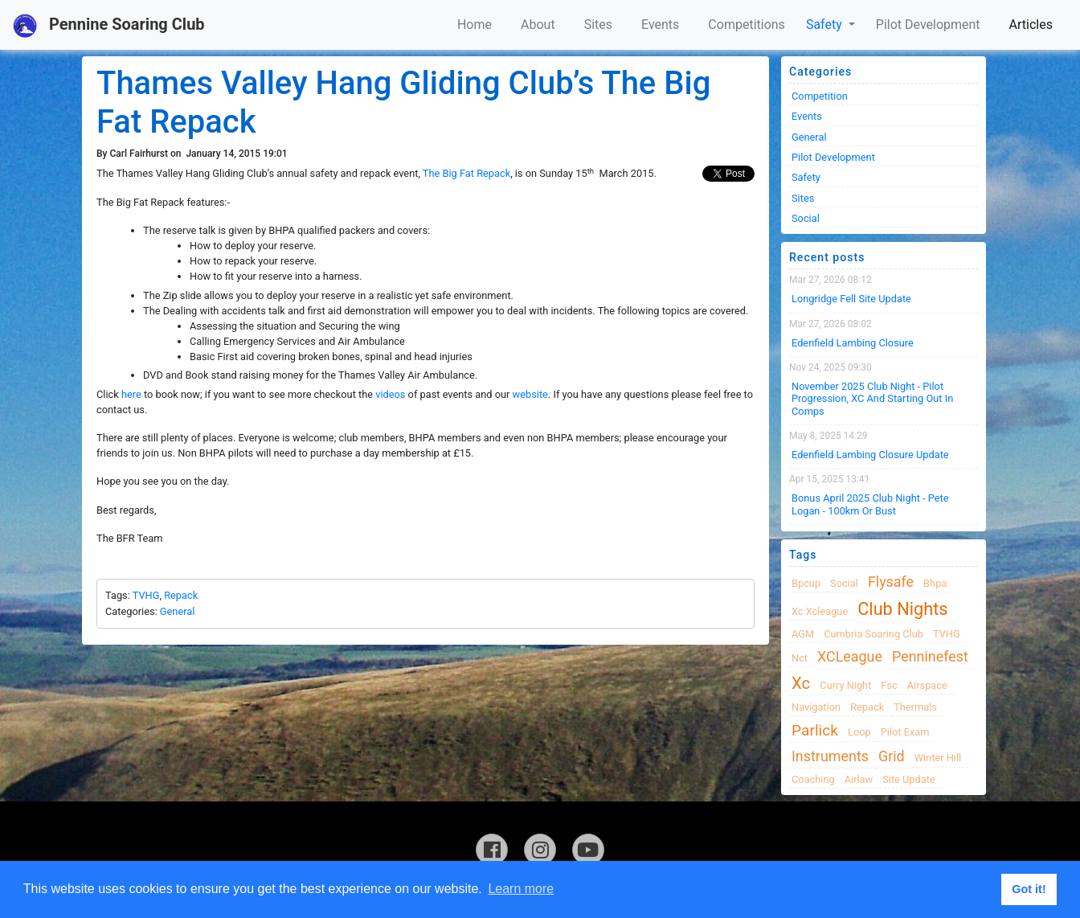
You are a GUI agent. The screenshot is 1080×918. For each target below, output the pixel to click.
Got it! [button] (1028, 889)
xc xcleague (820, 611)
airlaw (859, 779)
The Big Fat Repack (466, 173)
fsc (889, 685)
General (177, 611)
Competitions (746, 24)
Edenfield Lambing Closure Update (870, 455)
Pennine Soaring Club (109, 26)
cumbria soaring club (873, 634)
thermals (915, 707)
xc (801, 683)
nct (800, 658)
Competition (820, 96)
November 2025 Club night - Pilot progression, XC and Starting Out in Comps (872, 398)
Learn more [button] (521, 888)
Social (806, 218)
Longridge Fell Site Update (851, 299)
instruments (830, 756)
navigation (816, 707)
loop (859, 732)
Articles (1031, 24)
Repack (181, 595)
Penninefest (930, 656)
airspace (927, 685)
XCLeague (849, 656)
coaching (813, 779)
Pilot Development (928, 24)
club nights (902, 609)
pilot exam (905, 732)
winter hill (937, 758)
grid (891, 756)
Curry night (845, 685)
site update (908, 779)
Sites (598, 24)
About (538, 24)
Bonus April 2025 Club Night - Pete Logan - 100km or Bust (870, 504)
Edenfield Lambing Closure (853, 343)
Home (474, 24)
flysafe (891, 581)
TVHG (146, 595)
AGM (803, 634)
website (530, 394)
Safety (825, 24)
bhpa (935, 583)
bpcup (806, 583)
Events (660, 24)
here (131, 394)
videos (390, 394)
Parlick (815, 730)
